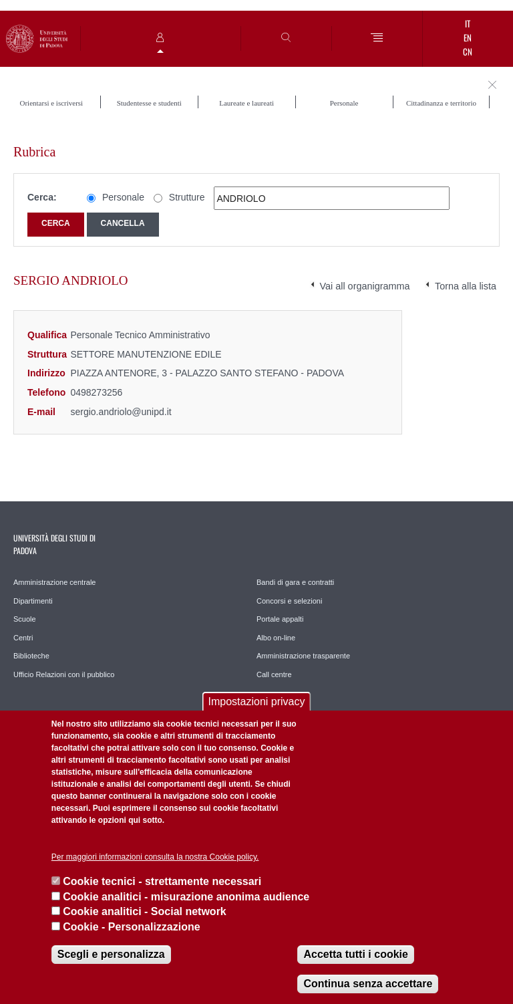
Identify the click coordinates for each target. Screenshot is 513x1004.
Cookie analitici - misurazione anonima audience (186, 896)
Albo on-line (275, 638)
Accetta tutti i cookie (355, 954)
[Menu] (377, 38)
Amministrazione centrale (54, 582)
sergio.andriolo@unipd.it (120, 411)
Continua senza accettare (367, 983)
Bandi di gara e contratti (295, 582)
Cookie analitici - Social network (144, 911)
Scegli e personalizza (111, 954)
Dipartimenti (33, 601)
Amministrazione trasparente (303, 656)
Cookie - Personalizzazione (131, 926)
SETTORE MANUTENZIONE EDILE (145, 354)
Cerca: (42, 197)
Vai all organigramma (365, 286)
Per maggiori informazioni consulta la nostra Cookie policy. (155, 857)
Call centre (274, 674)
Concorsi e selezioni (289, 601)
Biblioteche (31, 656)
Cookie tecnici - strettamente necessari (162, 881)
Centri (23, 638)
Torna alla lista (465, 286)
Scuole (24, 619)
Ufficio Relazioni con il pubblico (63, 674)
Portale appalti (279, 619)
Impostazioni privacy (256, 701)
